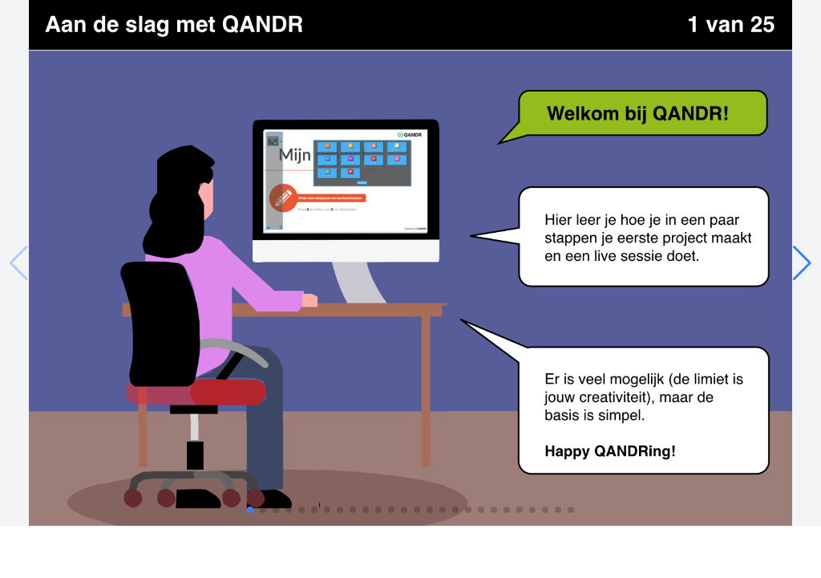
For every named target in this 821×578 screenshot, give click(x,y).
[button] (802, 263)
